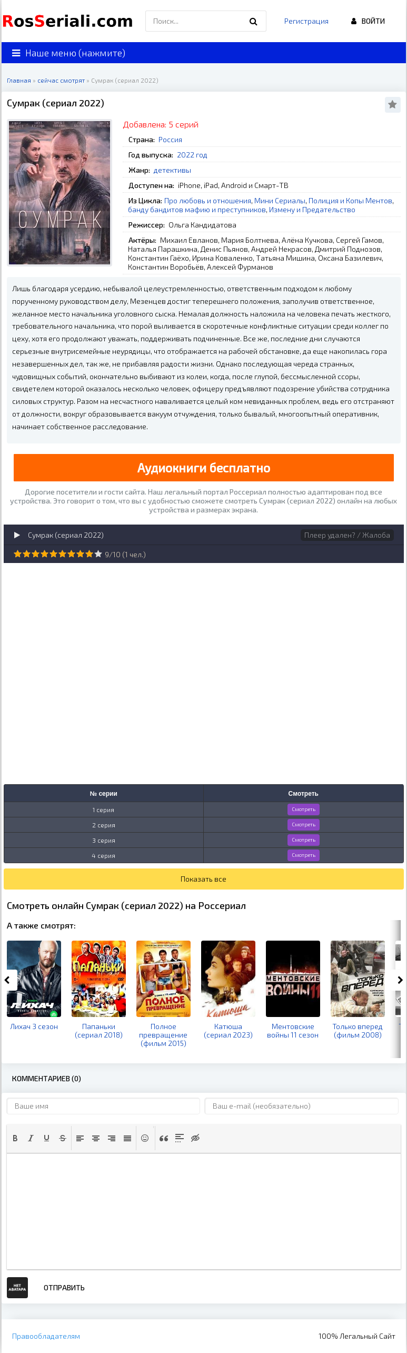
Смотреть (303, 809)
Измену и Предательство (312, 209)
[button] (15, 1138)
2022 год (192, 154)
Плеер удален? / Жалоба (347, 534)
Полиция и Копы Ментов (350, 200)
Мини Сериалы (279, 200)
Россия (170, 139)
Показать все (203, 878)
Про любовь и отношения (207, 200)
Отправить (64, 1287)
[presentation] (15, 1138)
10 (98, 553)
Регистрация (306, 20)
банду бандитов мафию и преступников (197, 209)
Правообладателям (46, 1335)
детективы (172, 169)
